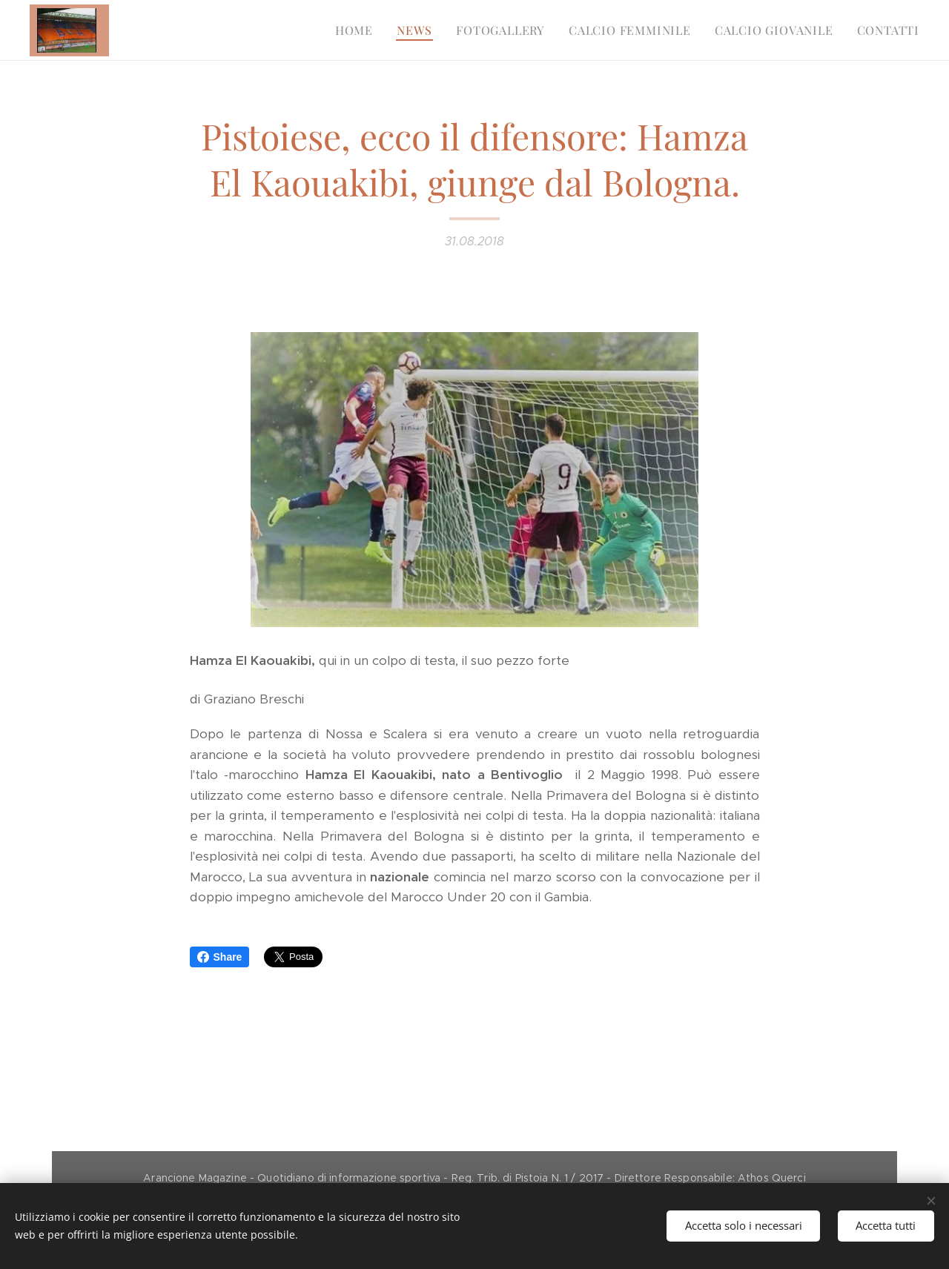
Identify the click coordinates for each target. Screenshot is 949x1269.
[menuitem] (358, 30)
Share (219, 957)
